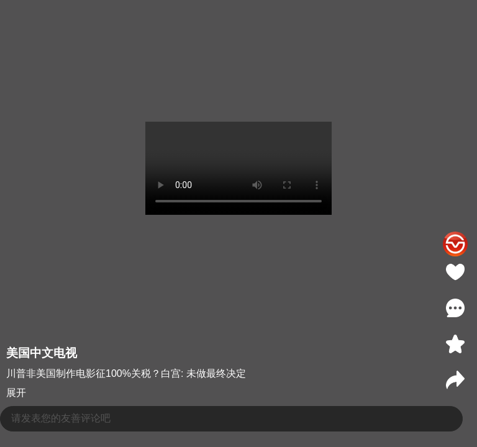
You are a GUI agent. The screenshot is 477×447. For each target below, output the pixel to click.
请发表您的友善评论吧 (61, 418)
